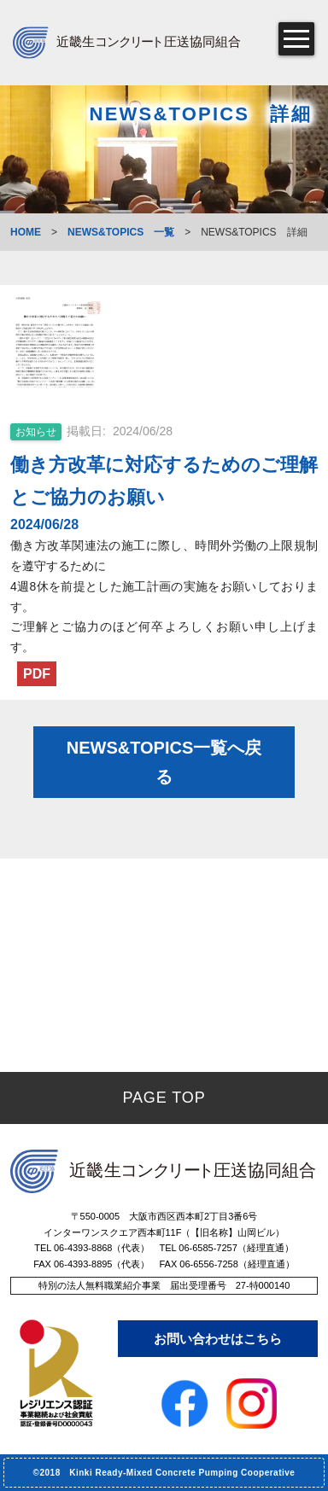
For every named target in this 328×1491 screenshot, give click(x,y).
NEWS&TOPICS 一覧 (120, 232)
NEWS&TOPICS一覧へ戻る (164, 762)
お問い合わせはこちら (218, 1338)
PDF (36, 674)
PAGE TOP (163, 1097)
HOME (25, 232)
